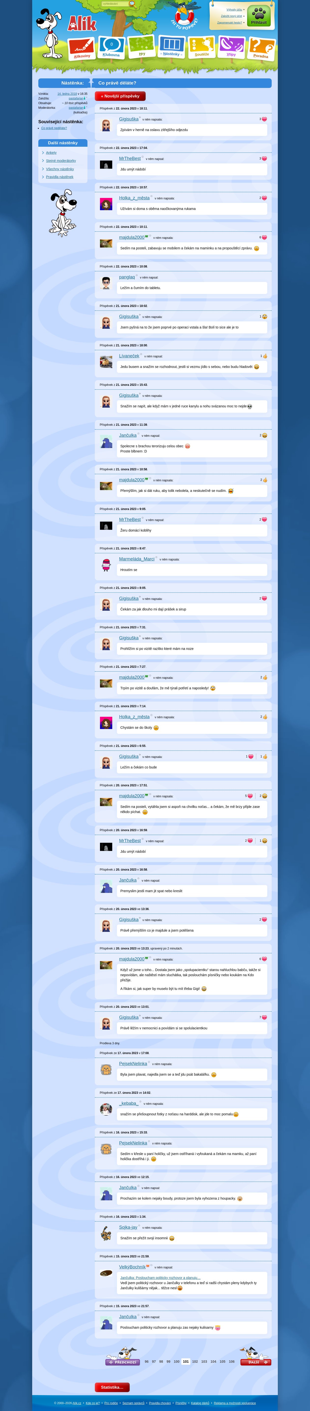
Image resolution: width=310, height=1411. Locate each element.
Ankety (51, 153)
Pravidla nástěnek (59, 177)
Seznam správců (133, 1403)
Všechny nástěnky (60, 169)
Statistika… (112, 1387)
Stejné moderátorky (61, 161)
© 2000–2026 (67, 1403)
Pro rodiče (111, 1403)
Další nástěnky (63, 142)
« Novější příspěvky (120, 96)
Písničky (180, 1403)
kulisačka (80, 112)
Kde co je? (93, 1403)
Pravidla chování (160, 1403)
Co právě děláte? (117, 82)
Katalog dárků (200, 1403)
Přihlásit (259, 22)
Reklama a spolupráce (235, 1403)
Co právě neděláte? (54, 128)
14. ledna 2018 (67, 94)
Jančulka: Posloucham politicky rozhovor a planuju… (160, 1278)
